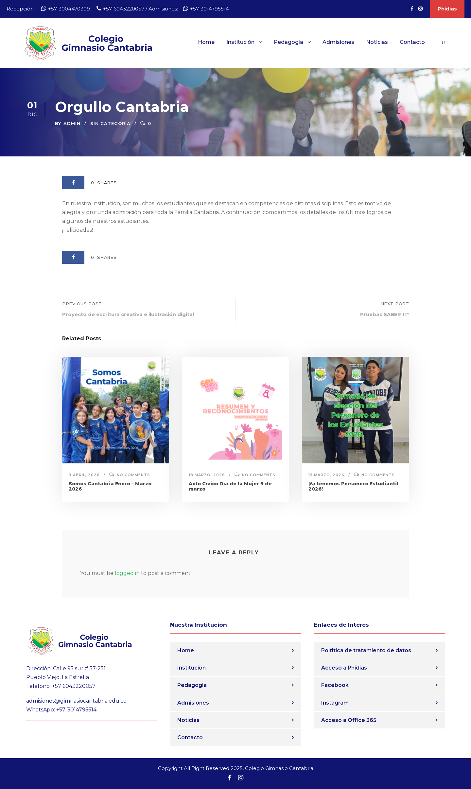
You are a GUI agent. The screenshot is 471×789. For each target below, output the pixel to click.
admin (71, 123)
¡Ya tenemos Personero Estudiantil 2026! (353, 486)
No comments (133, 475)
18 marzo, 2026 (207, 475)
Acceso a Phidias (344, 668)
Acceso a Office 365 (348, 720)
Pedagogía (288, 42)
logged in (127, 573)
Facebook (335, 685)
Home (206, 42)
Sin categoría (110, 123)
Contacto (412, 42)
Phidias (447, 9)
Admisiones (338, 42)
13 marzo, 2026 (326, 475)
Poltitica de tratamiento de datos (366, 650)
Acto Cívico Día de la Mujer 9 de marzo (230, 486)
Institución (240, 42)
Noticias (377, 42)
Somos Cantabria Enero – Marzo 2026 (110, 486)
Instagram (335, 703)
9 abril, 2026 (84, 475)
